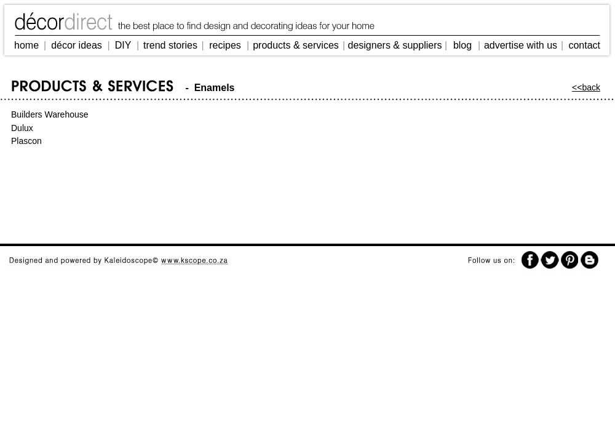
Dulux (22, 128)
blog (462, 45)
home (26, 45)
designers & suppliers (395, 45)
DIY (123, 45)
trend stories (170, 45)
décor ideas (76, 45)
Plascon (26, 141)
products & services (296, 45)
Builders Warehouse (50, 114)
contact (584, 45)
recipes (225, 45)
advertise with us (520, 45)
